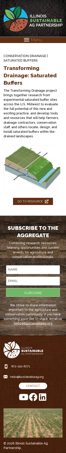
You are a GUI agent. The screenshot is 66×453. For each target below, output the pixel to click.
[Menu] (33, 40)
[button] (33, 292)
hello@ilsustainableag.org (33, 323)
